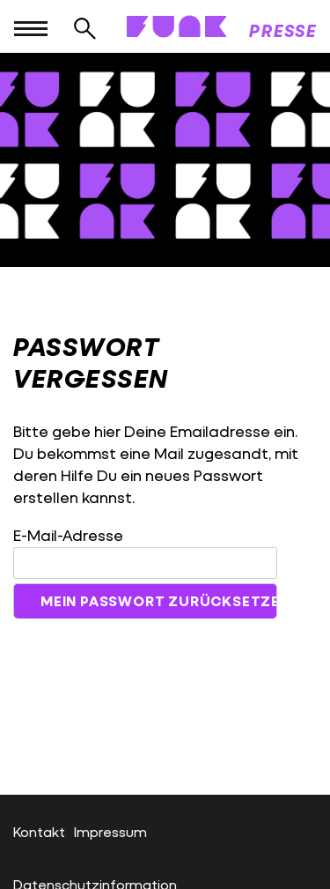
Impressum (110, 831)
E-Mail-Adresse (68, 535)
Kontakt (39, 831)
